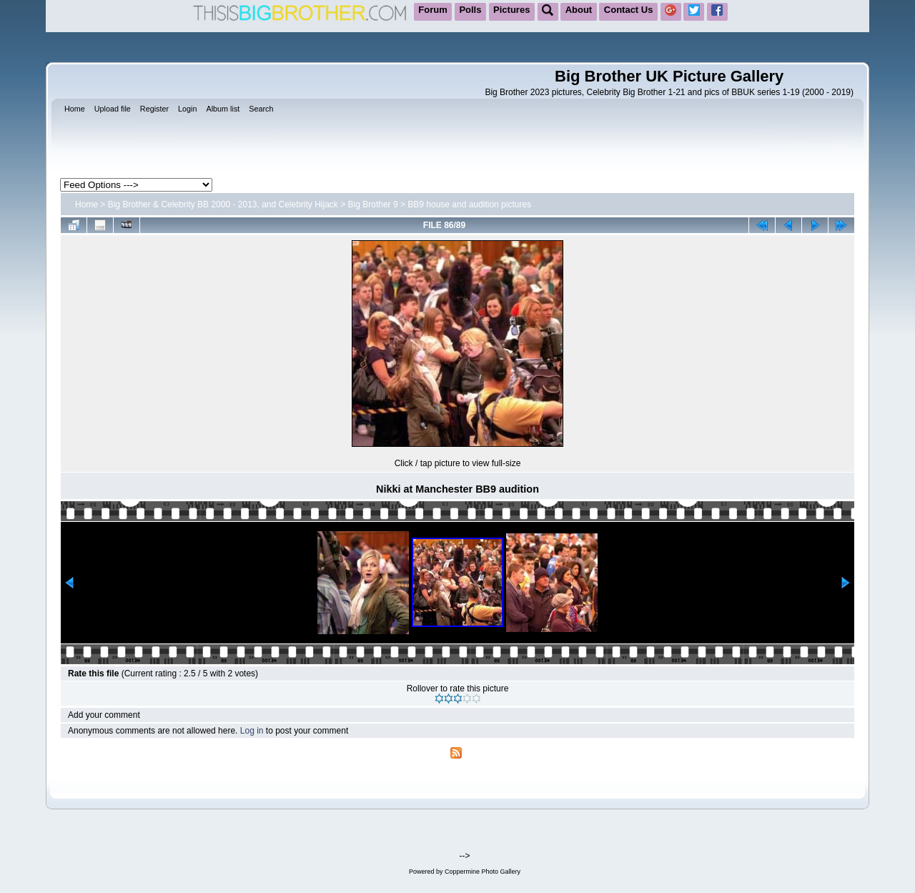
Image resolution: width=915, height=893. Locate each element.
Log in (252, 731)
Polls (470, 9)
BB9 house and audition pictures (469, 204)
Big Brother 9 (373, 204)
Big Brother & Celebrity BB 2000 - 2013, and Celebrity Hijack (223, 204)
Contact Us (628, 9)
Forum (432, 9)
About (579, 9)
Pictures (511, 9)
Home (86, 204)
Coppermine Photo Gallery (482, 871)
